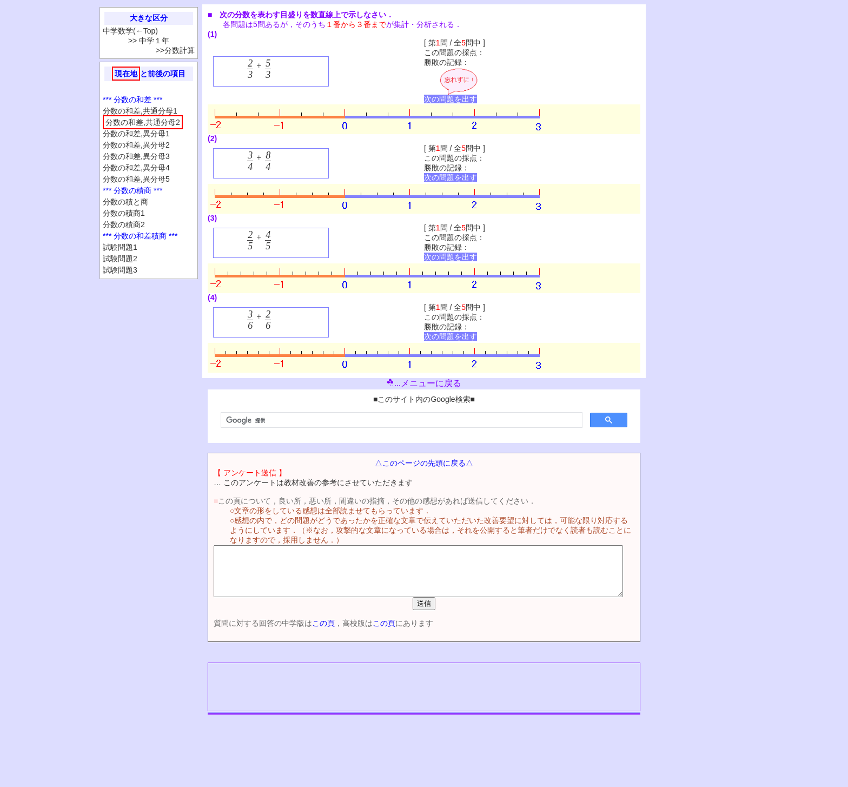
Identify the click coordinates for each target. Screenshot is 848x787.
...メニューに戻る (424, 383)
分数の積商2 (124, 224)
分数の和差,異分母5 (136, 179)
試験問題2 (120, 258)
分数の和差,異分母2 (136, 145)
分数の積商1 (124, 213)
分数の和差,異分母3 (136, 156)
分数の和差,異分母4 (136, 167)
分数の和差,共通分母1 (140, 111)
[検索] (400, 420)
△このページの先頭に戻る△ (424, 463)
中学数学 (118, 31)
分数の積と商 (125, 201)
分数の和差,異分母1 (136, 133)
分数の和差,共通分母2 (142, 122)
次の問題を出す (450, 99)
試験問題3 (120, 270)
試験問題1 (120, 247)
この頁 (304, 633)
